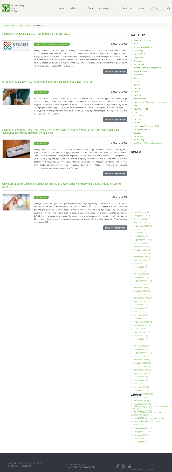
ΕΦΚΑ (136, 105)
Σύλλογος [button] (74, 8)
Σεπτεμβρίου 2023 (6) (142, 342)
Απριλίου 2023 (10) (141, 359)
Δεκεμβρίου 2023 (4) (142, 331)
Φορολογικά (138, 116)
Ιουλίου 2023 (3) (140, 349)
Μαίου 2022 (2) (140, 397)
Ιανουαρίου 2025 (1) (142, 314)
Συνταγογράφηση (141, 71)
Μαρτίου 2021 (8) (141, 434)
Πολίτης (137, 123)
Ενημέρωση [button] (88, 8)
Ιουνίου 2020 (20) (141, 465)
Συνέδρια (137, 133)
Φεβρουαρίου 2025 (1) (143, 311)
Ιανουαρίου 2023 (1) (142, 369)
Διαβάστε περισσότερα (115, 72)
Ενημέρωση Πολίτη (125, 8)
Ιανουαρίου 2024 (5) (142, 328)
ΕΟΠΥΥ (137, 85)
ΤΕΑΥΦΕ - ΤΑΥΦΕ (141, 109)
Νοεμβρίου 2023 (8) (142, 335)
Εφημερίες (61, 8)
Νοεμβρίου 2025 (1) (142, 301)
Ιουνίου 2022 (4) (140, 393)
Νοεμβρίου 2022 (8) (142, 376)
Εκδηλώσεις (138, 136)
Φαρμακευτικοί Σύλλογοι (143, 47)
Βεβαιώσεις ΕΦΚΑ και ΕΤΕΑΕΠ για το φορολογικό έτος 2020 (36, 33)
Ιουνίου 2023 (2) (140, 352)
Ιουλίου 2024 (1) (140, 318)
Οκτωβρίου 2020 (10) (142, 451)
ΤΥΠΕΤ (137, 92)
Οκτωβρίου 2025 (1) (142, 304)
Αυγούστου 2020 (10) (142, 458)
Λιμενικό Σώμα (140, 99)
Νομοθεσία (138, 57)
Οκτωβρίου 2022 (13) (142, 379)
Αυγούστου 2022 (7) (142, 386)
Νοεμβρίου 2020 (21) (142, 448)
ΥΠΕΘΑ (137, 88)
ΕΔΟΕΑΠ (137, 95)
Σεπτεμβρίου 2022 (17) (143, 383)
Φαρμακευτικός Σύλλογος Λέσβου (17, 25)
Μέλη (136, 44)
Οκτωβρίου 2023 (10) (142, 338)
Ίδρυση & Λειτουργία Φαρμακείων (147, 68)
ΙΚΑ (135, 112)
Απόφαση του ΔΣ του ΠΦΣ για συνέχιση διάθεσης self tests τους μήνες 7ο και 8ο (47, 81)
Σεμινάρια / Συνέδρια (142, 129)
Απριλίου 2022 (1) (141, 400)
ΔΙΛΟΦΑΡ (138, 119)
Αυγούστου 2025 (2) (142, 307)
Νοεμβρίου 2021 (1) (142, 410)
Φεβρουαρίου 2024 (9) (143, 325)
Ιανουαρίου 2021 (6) (142, 441)
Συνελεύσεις (139, 140)
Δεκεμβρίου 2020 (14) (142, 445)
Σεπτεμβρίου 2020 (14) (143, 455)
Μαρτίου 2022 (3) (141, 403)
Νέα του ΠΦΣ (41, 92)
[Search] (158, 8)
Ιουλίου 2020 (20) (141, 462)
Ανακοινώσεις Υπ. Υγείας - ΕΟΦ (146, 126)
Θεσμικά (137, 61)
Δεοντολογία (139, 64)
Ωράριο (137, 78)
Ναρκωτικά (138, 75)
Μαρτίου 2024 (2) (141, 321)
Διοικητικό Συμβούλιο (142, 40)
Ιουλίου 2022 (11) (141, 390)
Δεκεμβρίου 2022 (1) (142, 373)
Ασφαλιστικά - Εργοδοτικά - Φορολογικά (51, 44)
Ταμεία (136, 81)
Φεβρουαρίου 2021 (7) (143, 438)
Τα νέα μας (138, 51)
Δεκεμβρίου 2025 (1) (142, 297)
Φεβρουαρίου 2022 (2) (143, 407)
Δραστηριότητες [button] (105, 8)
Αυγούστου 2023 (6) (142, 345)
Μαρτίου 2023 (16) (141, 362)
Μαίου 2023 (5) (140, 355)
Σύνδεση (140, 8)
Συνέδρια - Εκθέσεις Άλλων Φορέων (148, 143)
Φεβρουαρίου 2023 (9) (143, 366)
